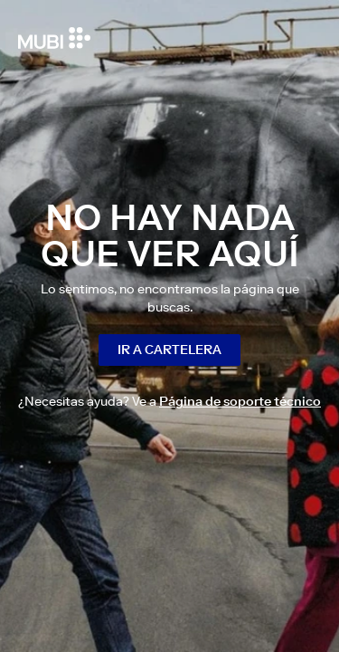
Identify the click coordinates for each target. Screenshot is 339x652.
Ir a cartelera (169, 349)
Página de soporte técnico (240, 401)
